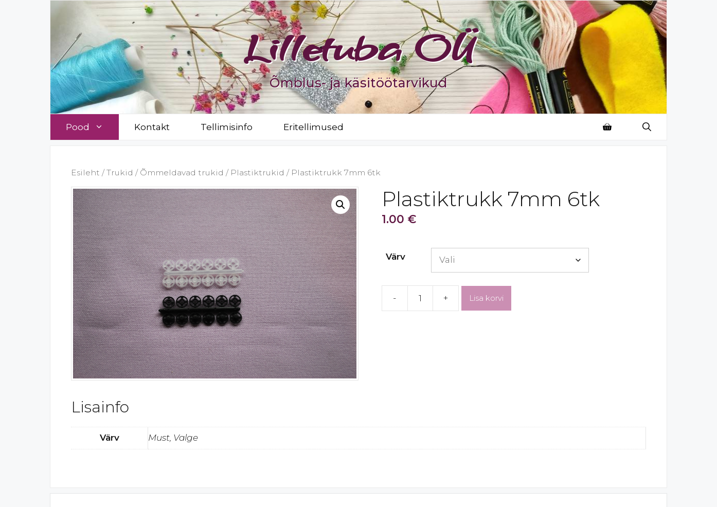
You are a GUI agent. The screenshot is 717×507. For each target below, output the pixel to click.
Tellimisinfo (227, 127)
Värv (395, 256)
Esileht (85, 172)
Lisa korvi (486, 298)
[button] (340, 204)
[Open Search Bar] (647, 127)
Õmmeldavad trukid (182, 172)
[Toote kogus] (420, 298)
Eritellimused (313, 127)
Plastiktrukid (257, 172)
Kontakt (152, 127)
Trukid (119, 172)
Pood (92, 127)
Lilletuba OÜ (359, 47)
